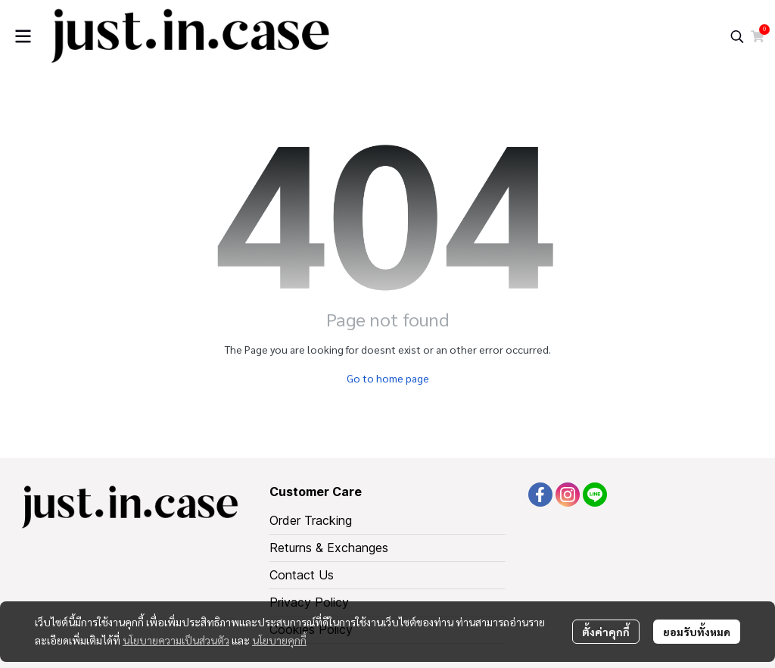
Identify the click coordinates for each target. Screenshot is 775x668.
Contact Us (301, 574)
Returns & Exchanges (328, 547)
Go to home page (388, 378)
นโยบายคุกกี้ (279, 640)
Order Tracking (310, 520)
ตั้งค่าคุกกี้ (606, 631)
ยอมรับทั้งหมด (696, 631)
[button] (737, 36)
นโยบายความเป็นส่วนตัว (176, 640)
